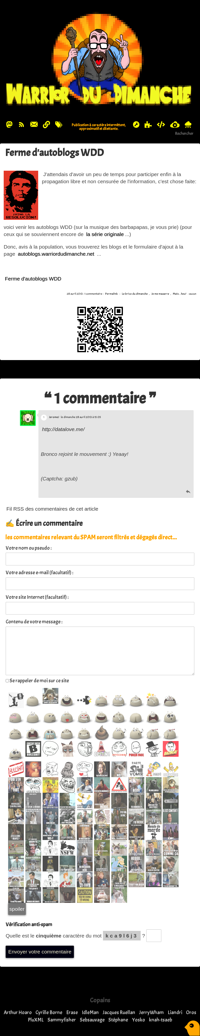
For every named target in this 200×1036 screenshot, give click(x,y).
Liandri (175, 1012)
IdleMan (90, 1012)
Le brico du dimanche (135, 294)
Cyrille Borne (48, 1012)
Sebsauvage (92, 1020)
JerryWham (151, 1012)
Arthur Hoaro (18, 1012)
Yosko (138, 1020)
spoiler (17, 909)
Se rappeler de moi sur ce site (37, 680)
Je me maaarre (160, 294)
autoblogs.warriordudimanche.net (55, 254)
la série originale (105, 234)
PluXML (36, 1020)
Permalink (111, 294)
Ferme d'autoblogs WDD (58, 152)
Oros (191, 1012)
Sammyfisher (62, 1020)
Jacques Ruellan (119, 1012)
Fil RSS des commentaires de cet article (52, 509)
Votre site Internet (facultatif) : (37, 597)
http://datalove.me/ (63, 429)
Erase (72, 1012)
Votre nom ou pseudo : (29, 548)
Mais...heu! (179, 294)
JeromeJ (54, 417)
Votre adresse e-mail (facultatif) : (39, 572)
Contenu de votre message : (34, 621)
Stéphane (118, 1020)
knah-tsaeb (160, 1020)
